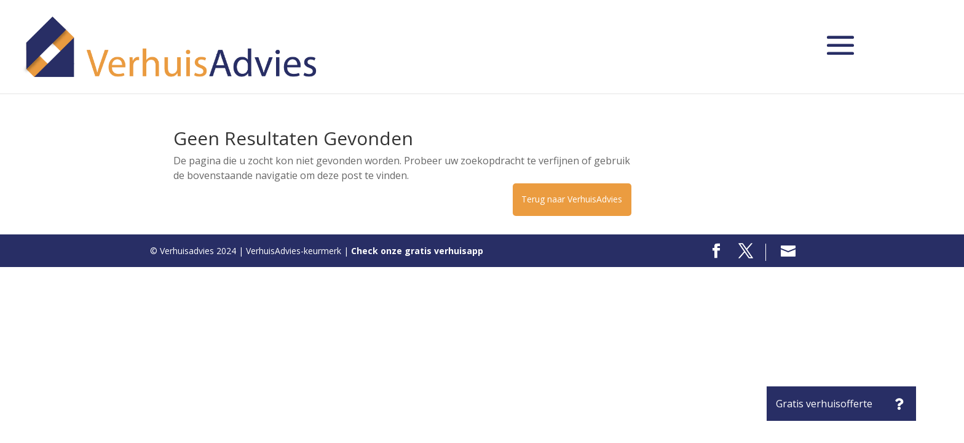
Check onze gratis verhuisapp (417, 251)
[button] (899, 403)
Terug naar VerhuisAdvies (571, 199)
